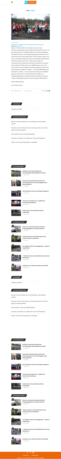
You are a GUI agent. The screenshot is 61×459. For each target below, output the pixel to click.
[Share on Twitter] (45, 91)
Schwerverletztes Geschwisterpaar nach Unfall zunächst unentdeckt (34, 451)
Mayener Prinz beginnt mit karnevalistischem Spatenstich (27, 44)
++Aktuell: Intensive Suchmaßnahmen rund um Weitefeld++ (36, 277)
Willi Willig (19, 46)
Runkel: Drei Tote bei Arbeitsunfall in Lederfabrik (24, 336)
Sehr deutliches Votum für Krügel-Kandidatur (23, 327)
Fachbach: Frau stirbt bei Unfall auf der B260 (35, 286)
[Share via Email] (49, 91)
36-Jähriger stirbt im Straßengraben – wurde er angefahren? (35, 267)
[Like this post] (41, 91)
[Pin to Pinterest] (47, 91)
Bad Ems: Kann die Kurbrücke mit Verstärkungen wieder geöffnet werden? (34, 385)
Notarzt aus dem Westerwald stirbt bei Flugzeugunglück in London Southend (34, 441)
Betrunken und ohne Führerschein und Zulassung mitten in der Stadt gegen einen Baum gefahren (35, 396)
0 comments (28, 91)
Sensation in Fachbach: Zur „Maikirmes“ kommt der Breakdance (28, 331)
